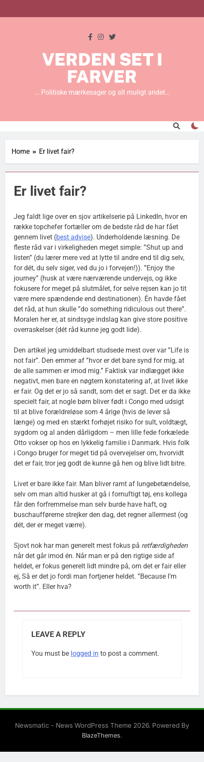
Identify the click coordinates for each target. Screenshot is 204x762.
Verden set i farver (102, 68)
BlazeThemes (101, 735)
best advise (73, 237)
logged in (85, 653)
